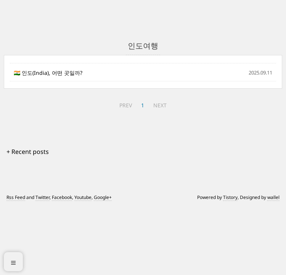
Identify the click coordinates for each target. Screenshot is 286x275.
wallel (273, 197)
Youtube (83, 197)
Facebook (62, 197)
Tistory (230, 197)
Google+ (103, 197)
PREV (125, 105)
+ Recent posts (27, 151)
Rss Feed (15, 197)
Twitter (42, 197)
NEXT (160, 105)
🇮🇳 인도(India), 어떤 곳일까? (48, 72)
